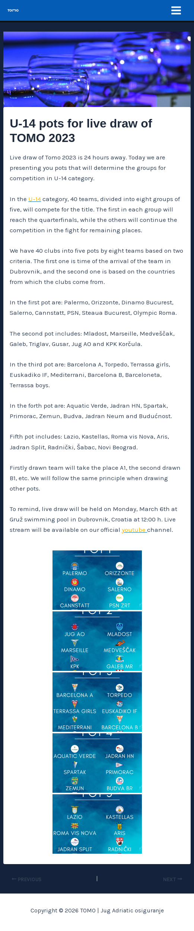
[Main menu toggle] (176, 10)
